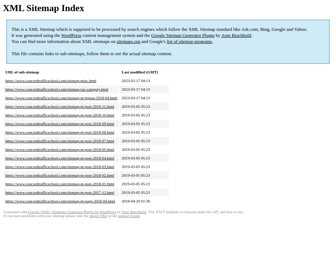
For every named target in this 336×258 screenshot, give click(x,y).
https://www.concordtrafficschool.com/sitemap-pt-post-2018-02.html (59, 175)
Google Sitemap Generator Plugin (183, 35)
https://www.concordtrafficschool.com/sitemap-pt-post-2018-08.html (59, 132)
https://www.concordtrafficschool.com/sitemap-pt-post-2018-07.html (59, 141)
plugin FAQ (98, 216)
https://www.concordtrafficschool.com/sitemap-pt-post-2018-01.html (59, 184)
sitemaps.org (128, 41)
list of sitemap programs (189, 41)
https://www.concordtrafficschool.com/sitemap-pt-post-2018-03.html (59, 166)
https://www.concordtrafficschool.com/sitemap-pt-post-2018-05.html (59, 149)
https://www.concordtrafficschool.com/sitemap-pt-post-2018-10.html (59, 115)
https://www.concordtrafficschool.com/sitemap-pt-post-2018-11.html (59, 106)
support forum (129, 216)
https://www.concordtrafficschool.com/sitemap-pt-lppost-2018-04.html (61, 98)
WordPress (71, 35)
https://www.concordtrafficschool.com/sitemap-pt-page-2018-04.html (60, 201)
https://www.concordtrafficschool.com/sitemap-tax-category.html (56, 89)
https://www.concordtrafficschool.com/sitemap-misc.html (50, 80)
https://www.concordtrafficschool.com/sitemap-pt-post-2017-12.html (59, 192)
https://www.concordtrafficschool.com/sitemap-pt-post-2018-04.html (59, 158)
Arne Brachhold (236, 35)
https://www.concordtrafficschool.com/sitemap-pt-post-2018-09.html (59, 123)
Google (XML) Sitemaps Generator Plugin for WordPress (72, 212)
